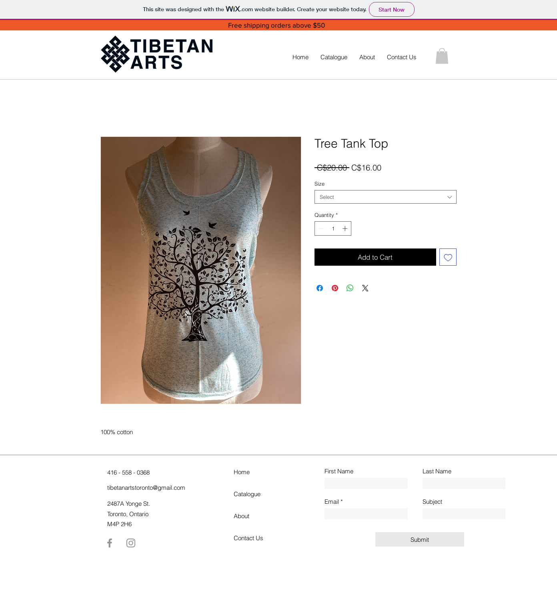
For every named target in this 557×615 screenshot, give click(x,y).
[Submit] (419, 539)
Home (242, 472)
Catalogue (247, 494)
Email (332, 502)
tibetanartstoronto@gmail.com (146, 487)
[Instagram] (131, 543)
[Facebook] (110, 543)
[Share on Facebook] (320, 288)
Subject (432, 502)
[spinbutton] (333, 228)
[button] (442, 56)
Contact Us (248, 538)
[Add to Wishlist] (448, 257)
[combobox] (386, 197)
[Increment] (346, 228)
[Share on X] (365, 288)
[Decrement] (320, 228)
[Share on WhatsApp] (350, 288)
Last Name (437, 471)
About (241, 516)
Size (320, 183)
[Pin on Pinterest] (335, 288)
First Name (339, 471)
